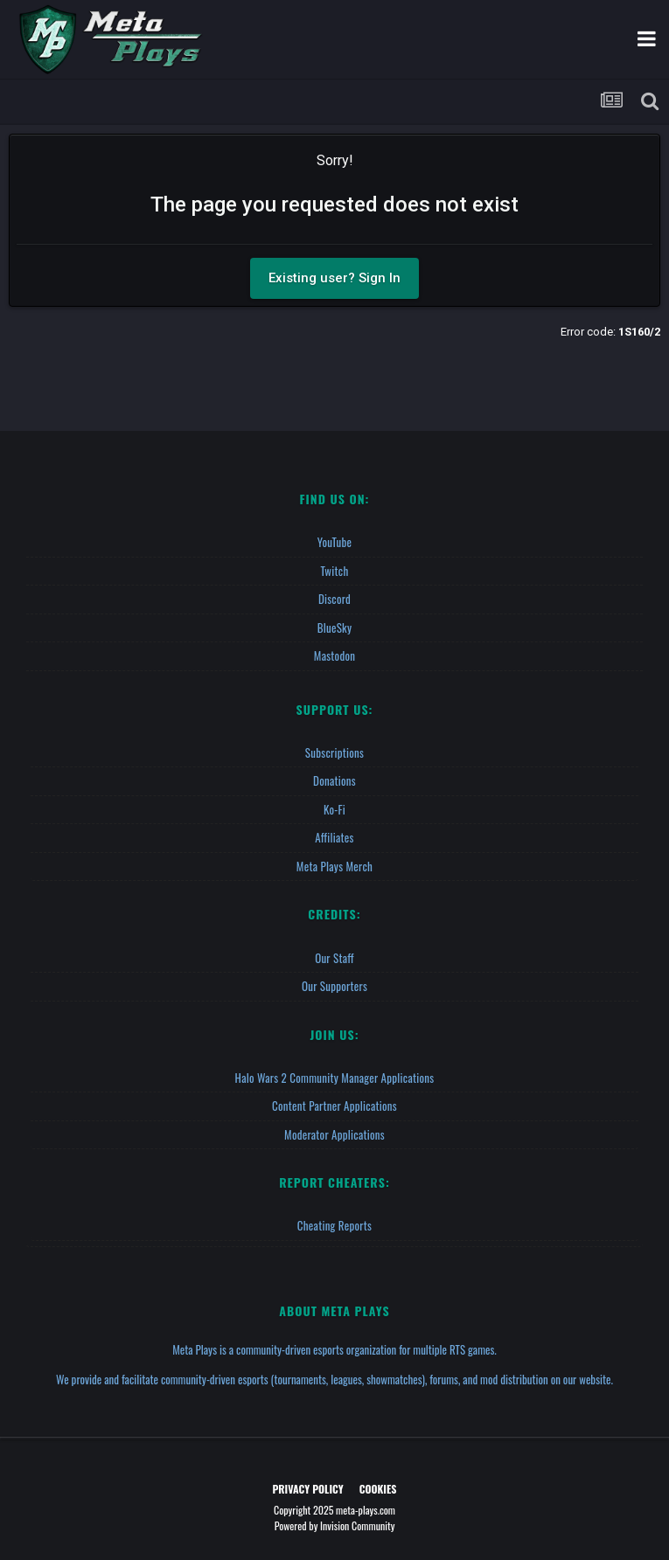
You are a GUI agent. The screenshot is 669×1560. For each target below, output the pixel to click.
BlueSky (334, 627)
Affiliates (334, 837)
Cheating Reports (334, 1225)
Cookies (378, 1488)
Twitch (335, 570)
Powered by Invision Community (335, 1525)
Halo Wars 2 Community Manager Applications (335, 1077)
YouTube (334, 542)
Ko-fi (334, 809)
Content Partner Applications (334, 1105)
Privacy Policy (308, 1488)
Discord (334, 598)
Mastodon (334, 655)
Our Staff (334, 958)
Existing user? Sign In (334, 278)
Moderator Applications (334, 1134)
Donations (334, 780)
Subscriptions (334, 752)
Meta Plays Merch (334, 866)
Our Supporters (334, 986)
